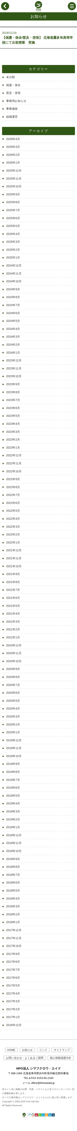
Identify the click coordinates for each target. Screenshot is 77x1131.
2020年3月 (13, 716)
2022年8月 (13, 487)
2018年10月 (14, 851)
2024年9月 (13, 289)
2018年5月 (13, 890)
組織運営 (12, 116)
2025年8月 (13, 202)
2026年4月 (13, 139)
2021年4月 (13, 613)
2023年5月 (13, 415)
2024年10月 (14, 281)
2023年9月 (13, 384)
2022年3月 (13, 526)
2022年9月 (13, 479)
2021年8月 (13, 582)
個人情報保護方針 (60, 1057)
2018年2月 (13, 914)
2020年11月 (14, 653)
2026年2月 (13, 154)
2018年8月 (13, 866)
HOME (11, 1049)
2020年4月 (13, 708)
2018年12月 (14, 835)
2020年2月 (13, 724)
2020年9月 (13, 669)
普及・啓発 (13, 93)
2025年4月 (13, 234)
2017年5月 (13, 985)
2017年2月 (13, 1009)
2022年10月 (14, 471)
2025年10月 (14, 186)
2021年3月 (13, 621)
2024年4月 (13, 328)
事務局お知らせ (16, 101)
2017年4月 (13, 993)
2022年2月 (13, 534)
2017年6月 (13, 977)
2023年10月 (14, 376)
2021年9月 (13, 574)
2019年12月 (14, 740)
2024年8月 (13, 297)
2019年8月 (13, 771)
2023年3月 (13, 431)
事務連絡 (12, 108)
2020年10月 (14, 661)
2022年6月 (13, 503)
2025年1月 (13, 257)
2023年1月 (13, 447)
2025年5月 (13, 226)
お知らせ (27, 1049)
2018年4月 (13, 898)
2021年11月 (14, 558)
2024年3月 (13, 336)
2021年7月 (13, 589)
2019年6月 (13, 787)
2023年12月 (14, 360)
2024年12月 (14, 265)
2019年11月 (14, 748)
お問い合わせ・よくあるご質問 (24, 1057)
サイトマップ (62, 1049)
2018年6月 (13, 882)
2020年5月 (13, 700)
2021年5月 (13, 605)
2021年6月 (13, 597)
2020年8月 (13, 677)
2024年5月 (13, 320)
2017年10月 (14, 946)
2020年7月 (13, 685)
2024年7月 (13, 305)
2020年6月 (13, 692)
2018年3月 (13, 906)
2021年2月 (13, 629)
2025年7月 (13, 210)
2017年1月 (13, 1017)
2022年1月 (13, 542)
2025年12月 (14, 170)
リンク (43, 1049)
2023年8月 (13, 392)
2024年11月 (14, 273)
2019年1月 (13, 827)
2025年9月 (13, 194)
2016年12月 (14, 1025)
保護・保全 (13, 85)
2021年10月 (14, 566)
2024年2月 (13, 344)
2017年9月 (13, 954)
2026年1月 (13, 162)
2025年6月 (13, 218)
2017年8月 (13, 961)
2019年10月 (14, 756)
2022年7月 (13, 495)
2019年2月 (13, 819)
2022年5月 (13, 510)
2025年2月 (13, 249)
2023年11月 (14, 368)
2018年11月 (14, 843)
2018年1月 (13, 922)
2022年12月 (14, 455)
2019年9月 (13, 763)
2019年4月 (13, 803)
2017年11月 (14, 938)
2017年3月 (13, 1001)
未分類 (10, 77)
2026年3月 (13, 146)
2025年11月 (14, 178)
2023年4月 (13, 423)
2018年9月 (13, 859)
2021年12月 (14, 550)
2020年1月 (13, 732)
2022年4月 (13, 518)
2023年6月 (13, 408)
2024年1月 (13, 352)
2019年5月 (13, 795)
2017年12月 (14, 930)
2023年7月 (13, 400)
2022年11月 (14, 463)
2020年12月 (14, 645)
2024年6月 (13, 313)
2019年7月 (13, 779)
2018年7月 (13, 874)
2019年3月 (13, 811)
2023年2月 (13, 439)
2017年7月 (13, 969)
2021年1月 (13, 637)
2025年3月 (13, 241)
